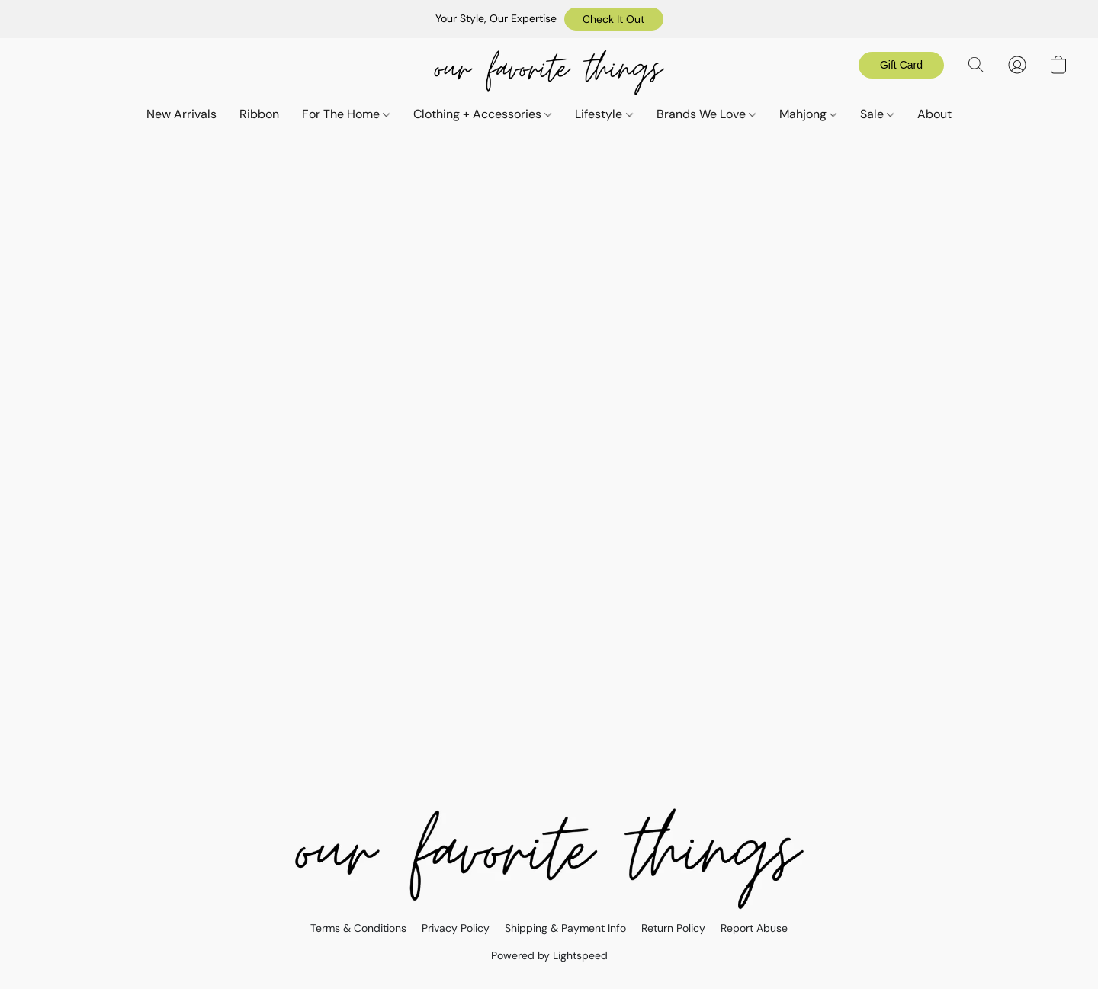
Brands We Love (706, 114)
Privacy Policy (456, 928)
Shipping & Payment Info (565, 928)
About (934, 114)
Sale (877, 114)
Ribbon (259, 114)
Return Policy (673, 928)
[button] (613, 19)
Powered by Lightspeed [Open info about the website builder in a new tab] (549, 955)
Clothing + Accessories (482, 114)
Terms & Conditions (358, 928)
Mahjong (807, 114)
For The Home (346, 114)
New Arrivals (181, 114)
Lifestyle (603, 114)
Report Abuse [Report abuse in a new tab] (754, 928)
